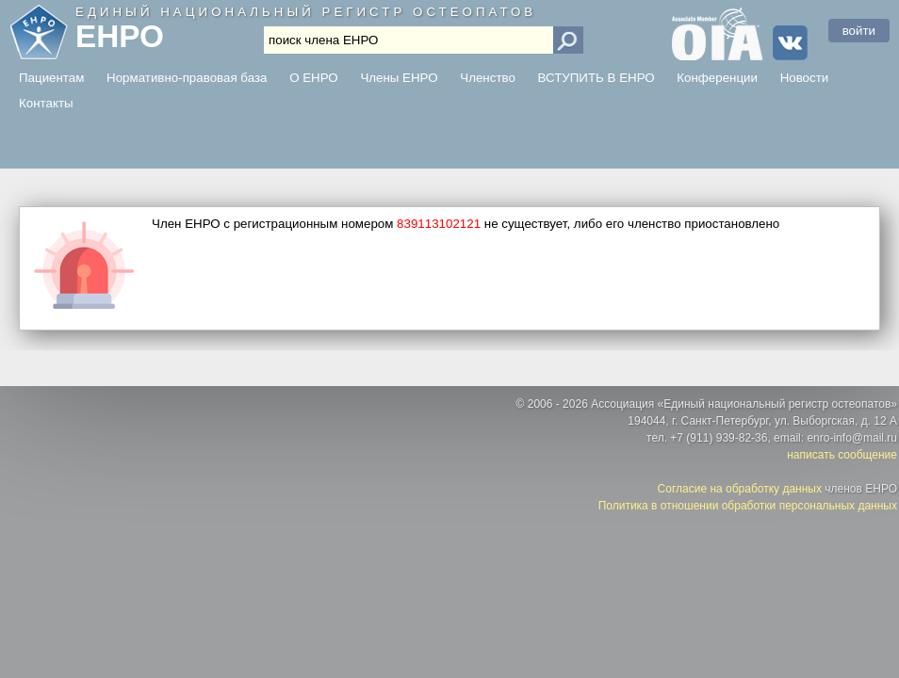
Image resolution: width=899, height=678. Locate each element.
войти (858, 31)
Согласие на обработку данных (740, 488)
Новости (804, 78)
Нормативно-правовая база (186, 78)
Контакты (46, 103)
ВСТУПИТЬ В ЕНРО (596, 78)
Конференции (717, 78)
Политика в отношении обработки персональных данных (747, 505)
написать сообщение (842, 454)
